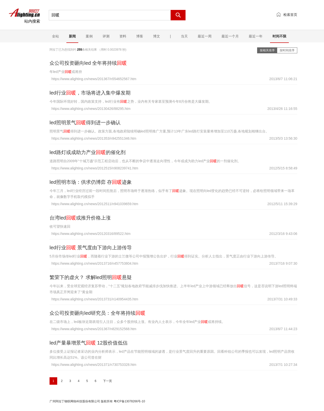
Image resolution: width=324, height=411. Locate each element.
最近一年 (256, 36)
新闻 (72, 36)
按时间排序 (287, 50)
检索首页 (290, 15)
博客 (139, 36)
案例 (89, 36)
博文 (156, 36)
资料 (122, 36)
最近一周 (205, 36)
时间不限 (279, 36)
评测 (106, 36)
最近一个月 (230, 36)
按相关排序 (267, 50)
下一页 (107, 381)
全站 (55, 36)
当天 (184, 36)
